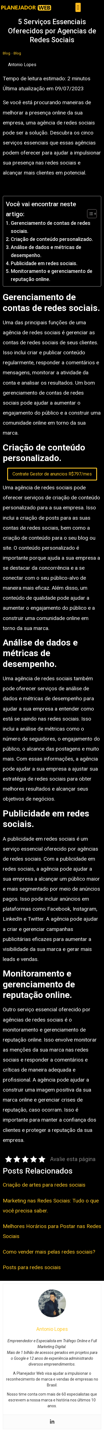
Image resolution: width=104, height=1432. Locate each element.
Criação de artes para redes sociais (44, 1185)
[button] (78, 7)
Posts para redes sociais (32, 1267)
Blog (6, 53)
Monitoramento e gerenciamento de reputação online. (51, 275)
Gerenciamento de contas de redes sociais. (50, 227)
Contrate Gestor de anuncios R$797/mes (52, 474)
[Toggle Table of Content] (89, 213)
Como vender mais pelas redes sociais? (49, 1252)
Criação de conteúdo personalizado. (52, 239)
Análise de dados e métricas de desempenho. (46, 251)
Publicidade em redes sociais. (44, 263)
